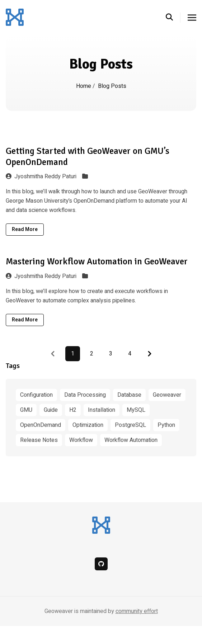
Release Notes (39, 440)
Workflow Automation (131, 440)
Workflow (81, 440)
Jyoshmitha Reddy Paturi (41, 176)
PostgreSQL (130, 425)
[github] (101, 563)
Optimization (87, 425)
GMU (26, 410)
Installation (101, 410)
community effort (137, 611)
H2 (72, 410)
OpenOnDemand (40, 425)
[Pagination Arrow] (149, 353)
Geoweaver (167, 395)
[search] (173, 18)
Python (166, 425)
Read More (25, 229)
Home (83, 86)
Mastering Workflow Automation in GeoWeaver (97, 261)
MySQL (136, 410)
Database (129, 395)
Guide (51, 410)
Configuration (36, 395)
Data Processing (85, 395)
